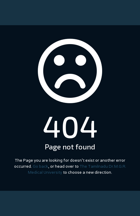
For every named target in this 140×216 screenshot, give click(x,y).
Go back (40, 166)
